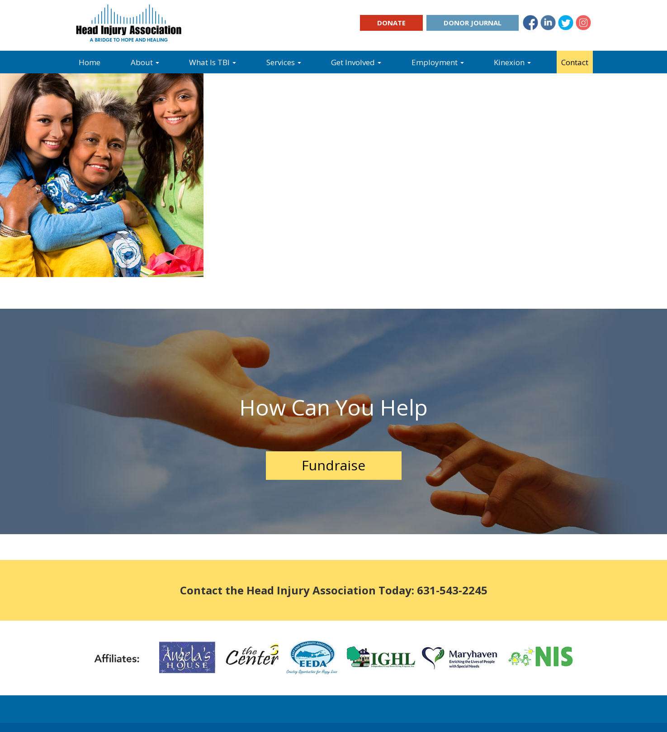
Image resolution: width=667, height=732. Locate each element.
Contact (574, 62)
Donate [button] (391, 22)
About (145, 62)
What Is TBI (212, 62)
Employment (438, 62)
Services (283, 62)
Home (89, 62)
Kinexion (512, 62)
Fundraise (333, 465)
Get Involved (356, 62)
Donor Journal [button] (472, 22)
